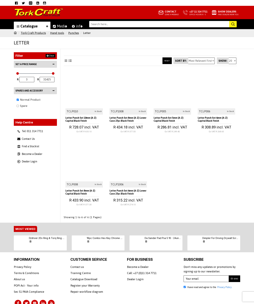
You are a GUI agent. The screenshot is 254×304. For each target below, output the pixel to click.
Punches (73, 33)
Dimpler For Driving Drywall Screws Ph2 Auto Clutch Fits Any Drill (220, 238)
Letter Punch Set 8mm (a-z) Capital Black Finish (84, 193)
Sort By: (181, 60)
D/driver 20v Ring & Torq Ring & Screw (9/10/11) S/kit (47, 238)
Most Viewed (25, 229)
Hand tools (57, 33)
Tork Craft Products (33, 33)
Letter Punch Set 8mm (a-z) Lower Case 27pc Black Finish (127, 120)
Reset (167, 61)
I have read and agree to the (208, 287)
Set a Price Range (26, 64)
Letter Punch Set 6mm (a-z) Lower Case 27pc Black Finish (127, 193)
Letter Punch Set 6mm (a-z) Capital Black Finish (216, 120)
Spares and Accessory (29, 90)
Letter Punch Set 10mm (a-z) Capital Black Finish (80, 120)
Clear (51, 55)
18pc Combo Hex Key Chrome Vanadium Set (105, 238)
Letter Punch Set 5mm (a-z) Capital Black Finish (172, 120)
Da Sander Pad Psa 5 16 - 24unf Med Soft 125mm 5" (163, 238)
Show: (223, 60)
